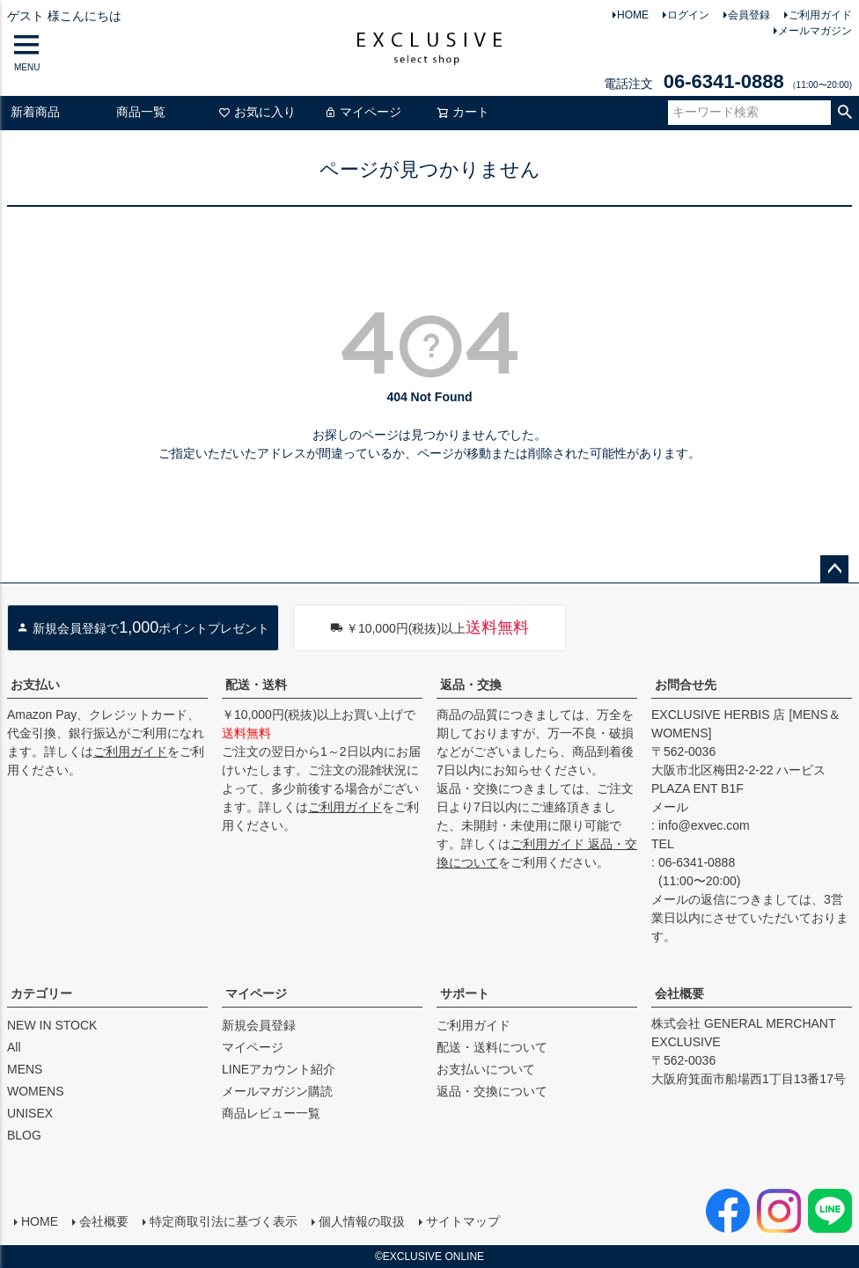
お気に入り (257, 112)
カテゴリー (41, 993)
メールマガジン (815, 31)
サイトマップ (463, 1221)
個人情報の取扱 (362, 1221)
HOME (633, 15)
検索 (844, 112)
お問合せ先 (685, 685)
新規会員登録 (259, 1025)
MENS (24, 1069)
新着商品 (35, 112)
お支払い (35, 685)
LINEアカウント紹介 (278, 1069)
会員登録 (749, 15)
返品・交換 (471, 685)
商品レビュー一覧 (271, 1113)
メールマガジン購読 (277, 1091)
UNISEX (30, 1113)
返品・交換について (492, 1091)
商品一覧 (140, 112)
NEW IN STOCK (52, 1025)
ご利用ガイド (820, 15)
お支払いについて (486, 1069)
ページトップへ (834, 569)
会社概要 (679, 993)
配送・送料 (256, 685)
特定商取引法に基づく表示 (223, 1221)
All (14, 1047)
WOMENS (35, 1091)
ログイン (688, 15)
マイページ (362, 112)
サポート (464, 993)
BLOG (24, 1135)
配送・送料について (492, 1047)
